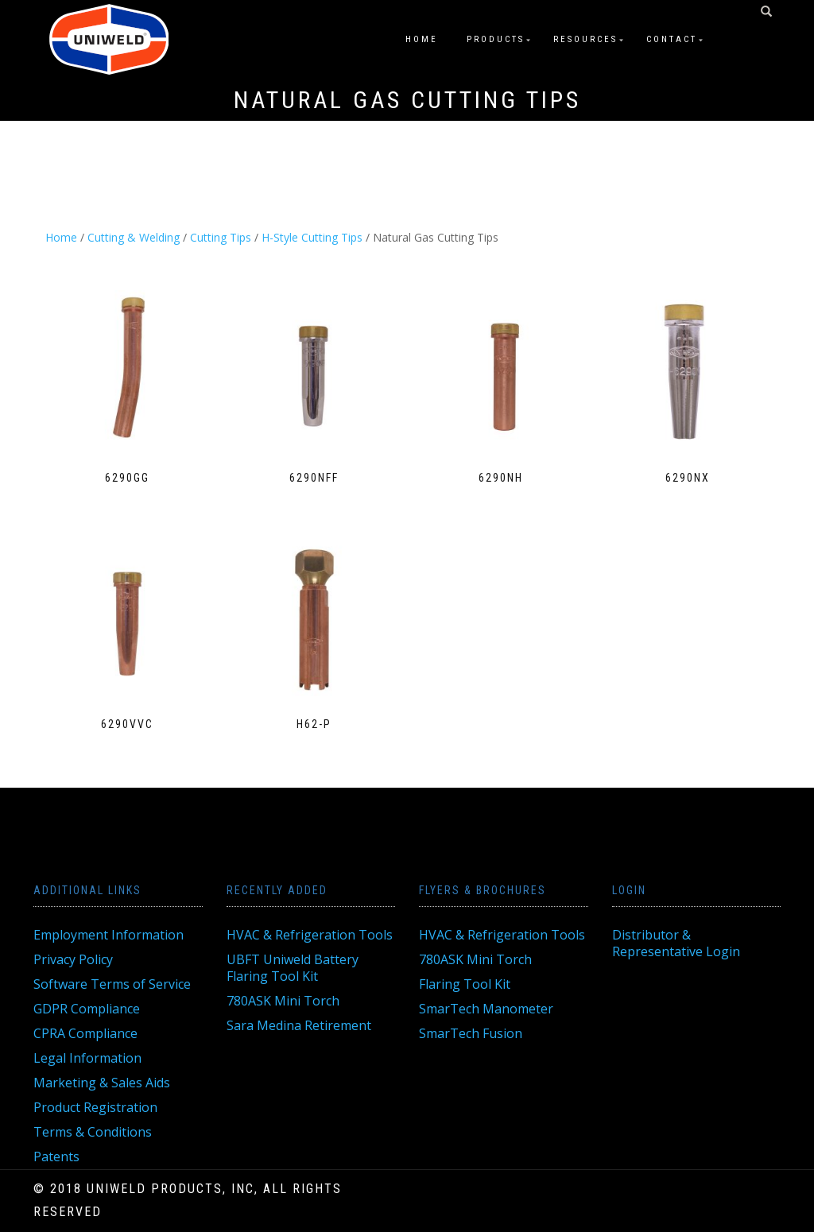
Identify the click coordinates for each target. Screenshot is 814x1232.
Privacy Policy (73, 959)
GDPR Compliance (86, 1008)
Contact (671, 39)
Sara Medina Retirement (299, 1025)
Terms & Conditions (92, 1132)
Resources (585, 39)
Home (421, 39)
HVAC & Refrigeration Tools (310, 934)
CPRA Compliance (85, 1033)
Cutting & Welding (133, 237)
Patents (56, 1156)
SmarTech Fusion (470, 1033)
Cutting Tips (220, 237)
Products (496, 39)
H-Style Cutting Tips (312, 237)
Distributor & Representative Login (676, 943)
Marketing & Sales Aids (101, 1082)
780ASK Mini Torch (283, 1000)
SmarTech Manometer (486, 1008)
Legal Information (87, 1058)
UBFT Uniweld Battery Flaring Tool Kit (293, 968)
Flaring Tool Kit (464, 984)
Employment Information (108, 934)
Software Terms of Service (112, 984)
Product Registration (95, 1107)
